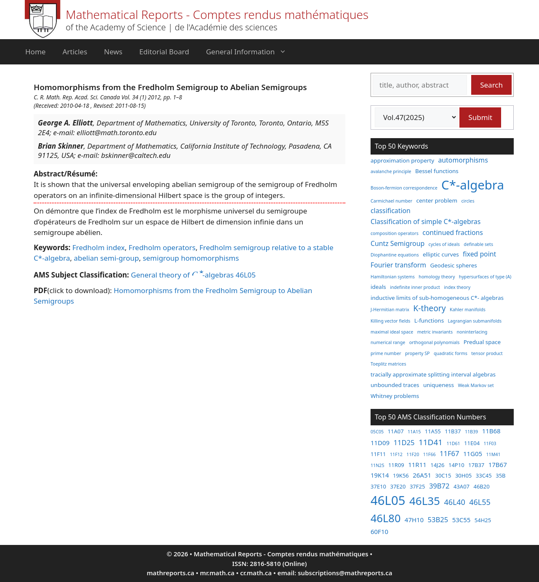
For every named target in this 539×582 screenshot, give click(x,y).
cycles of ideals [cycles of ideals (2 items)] (444, 244)
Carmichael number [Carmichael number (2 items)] (391, 201)
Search (491, 85)
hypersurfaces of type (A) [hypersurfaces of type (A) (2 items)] (485, 277)
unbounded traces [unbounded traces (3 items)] (395, 385)
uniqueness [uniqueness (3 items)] (438, 385)
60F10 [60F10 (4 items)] (379, 531)
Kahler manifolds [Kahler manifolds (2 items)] (468, 309)
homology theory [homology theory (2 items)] (437, 277)
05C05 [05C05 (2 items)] (377, 432)
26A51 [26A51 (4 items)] (422, 475)
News (113, 51)
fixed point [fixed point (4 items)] (479, 254)
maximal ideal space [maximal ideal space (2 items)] (392, 332)
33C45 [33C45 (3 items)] (484, 475)
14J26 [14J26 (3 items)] (437, 465)
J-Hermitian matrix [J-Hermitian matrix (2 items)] (390, 309)
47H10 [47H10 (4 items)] (414, 519)
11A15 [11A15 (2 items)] (414, 432)
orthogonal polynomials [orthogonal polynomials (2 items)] (434, 342)
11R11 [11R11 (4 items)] (417, 464)
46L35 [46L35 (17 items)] (424, 500)
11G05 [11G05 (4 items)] (472, 453)
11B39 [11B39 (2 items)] (471, 432)
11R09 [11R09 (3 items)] (396, 465)
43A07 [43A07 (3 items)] (462, 486)
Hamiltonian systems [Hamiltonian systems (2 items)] (393, 277)
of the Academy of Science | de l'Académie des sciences (172, 27)
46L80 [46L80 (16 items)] (385, 518)
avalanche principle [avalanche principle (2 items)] (391, 171)
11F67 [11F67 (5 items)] (449, 453)
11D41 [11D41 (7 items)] (431, 442)
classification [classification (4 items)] (391, 210)
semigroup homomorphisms (191, 258)
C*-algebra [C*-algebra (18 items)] (472, 184)
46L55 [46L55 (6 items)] (479, 502)
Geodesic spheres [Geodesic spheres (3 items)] (453, 265)
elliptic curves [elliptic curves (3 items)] (441, 254)
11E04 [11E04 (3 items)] (472, 443)
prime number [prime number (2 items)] (386, 353)
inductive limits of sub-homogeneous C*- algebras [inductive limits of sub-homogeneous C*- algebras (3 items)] (437, 298)
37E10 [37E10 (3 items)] (378, 486)
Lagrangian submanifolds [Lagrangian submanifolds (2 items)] (475, 321)
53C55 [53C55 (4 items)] (461, 519)
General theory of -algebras (182, 275)
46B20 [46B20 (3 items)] (481, 486)
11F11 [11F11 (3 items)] (378, 454)
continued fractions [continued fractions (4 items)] (452, 232)
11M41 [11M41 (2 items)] (493, 454)
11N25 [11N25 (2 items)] (377, 465)
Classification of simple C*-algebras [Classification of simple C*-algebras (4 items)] (425, 221)
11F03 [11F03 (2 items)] (490, 443)
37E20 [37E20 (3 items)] (398, 486)
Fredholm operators (161, 247)
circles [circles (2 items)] (467, 201)
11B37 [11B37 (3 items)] (453, 431)
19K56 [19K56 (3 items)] (401, 475)
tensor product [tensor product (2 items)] (486, 353)
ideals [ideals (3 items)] (378, 287)
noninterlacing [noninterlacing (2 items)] (471, 332)
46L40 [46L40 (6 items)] (454, 502)
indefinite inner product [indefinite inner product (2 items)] (415, 287)
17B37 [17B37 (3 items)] (476, 465)
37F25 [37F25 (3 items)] (417, 486)
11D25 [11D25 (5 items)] (404, 442)
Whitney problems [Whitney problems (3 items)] (395, 396)
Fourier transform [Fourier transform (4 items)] (398, 265)
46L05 (245, 275)
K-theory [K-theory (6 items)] (429, 308)
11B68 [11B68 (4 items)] (491, 431)
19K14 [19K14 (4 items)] (380, 475)
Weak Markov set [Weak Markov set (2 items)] (476, 385)
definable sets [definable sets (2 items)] (478, 244)
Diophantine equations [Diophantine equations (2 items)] (395, 255)
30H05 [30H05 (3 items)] (463, 475)
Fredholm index (98, 247)
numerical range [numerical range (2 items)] (388, 342)
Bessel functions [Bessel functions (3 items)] (437, 171)
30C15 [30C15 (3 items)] (443, 475)
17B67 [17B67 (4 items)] (497, 464)
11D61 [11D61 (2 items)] (453, 443)
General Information (250, 51)
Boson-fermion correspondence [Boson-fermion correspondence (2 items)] (404, 188)
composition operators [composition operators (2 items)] (395, 233)
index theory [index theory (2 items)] (457, 287)
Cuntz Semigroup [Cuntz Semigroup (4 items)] (397, 243)
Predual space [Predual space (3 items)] (482, 342)
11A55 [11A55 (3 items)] (433, 431)
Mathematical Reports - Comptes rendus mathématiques (217, 14)
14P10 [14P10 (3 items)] (456, 465)
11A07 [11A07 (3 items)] (396, 431)
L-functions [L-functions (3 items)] (429, 320)
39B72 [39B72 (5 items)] (439, 486)
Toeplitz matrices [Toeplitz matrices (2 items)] (388, 364)
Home (35, 51)
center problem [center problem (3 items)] (436, 200)
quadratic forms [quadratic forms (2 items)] (450, 353)
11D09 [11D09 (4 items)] (380, 442)
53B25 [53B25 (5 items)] (438, 519)
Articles (74, 51)
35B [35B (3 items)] (500, 475)
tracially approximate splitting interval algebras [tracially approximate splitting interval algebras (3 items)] (433, 374)
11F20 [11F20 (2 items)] (412, 454)
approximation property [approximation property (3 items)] (402, 160)
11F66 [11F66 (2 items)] (429, 454)
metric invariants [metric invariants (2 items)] (435, 332)
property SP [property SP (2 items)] (417, 353)
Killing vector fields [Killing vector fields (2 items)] (390, 321)
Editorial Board (164, 51)
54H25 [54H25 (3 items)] (483, 520)
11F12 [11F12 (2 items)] (396, 454)
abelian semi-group (106, 258)
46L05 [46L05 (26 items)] (388, 500)
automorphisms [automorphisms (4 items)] (463, 160)
